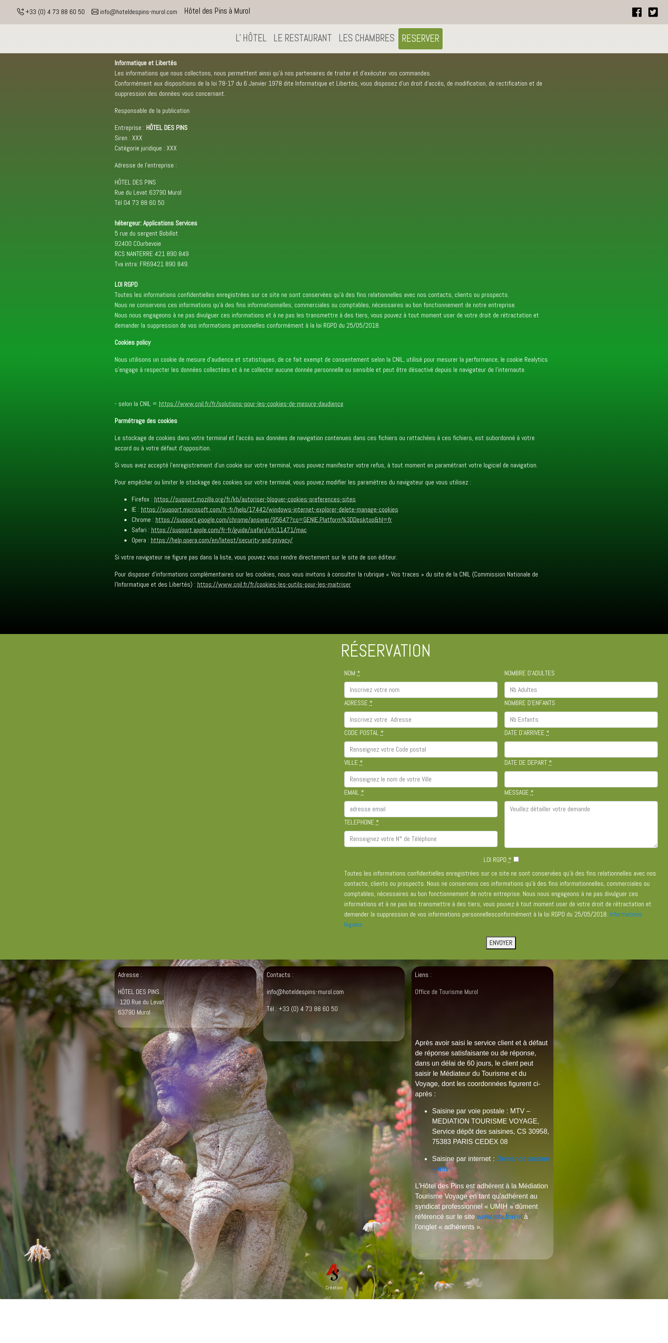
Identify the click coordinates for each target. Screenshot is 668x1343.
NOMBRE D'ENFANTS (529, 702)
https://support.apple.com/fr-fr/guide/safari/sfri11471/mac (229, 529)
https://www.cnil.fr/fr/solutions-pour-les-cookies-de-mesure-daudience (251, 403)
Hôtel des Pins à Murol (217, 11)
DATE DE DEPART (528, 762)
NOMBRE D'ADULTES (529, 673)
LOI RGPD (498, 859)
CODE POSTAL (364, 732)
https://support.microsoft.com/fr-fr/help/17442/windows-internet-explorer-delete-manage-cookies (269, 509)
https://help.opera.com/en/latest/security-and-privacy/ (222, 540)
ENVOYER (501, 942)
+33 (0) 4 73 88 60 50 (51, 11)
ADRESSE (358, 702)
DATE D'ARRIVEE (527, 732)
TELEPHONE (361, 822)
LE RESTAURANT (303, 38)
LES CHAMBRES (366, 38)
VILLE (353, 762)
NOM (352, 673)
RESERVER (420, 38)
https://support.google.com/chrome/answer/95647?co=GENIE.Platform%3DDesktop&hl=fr (273, 519)
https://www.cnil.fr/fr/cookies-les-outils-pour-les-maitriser (274, 584)
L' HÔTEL (251, 38)
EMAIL (354, 792)
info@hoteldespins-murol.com (134, 11)
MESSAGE (519, 792)
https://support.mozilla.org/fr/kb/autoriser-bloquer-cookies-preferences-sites (255, 499)
